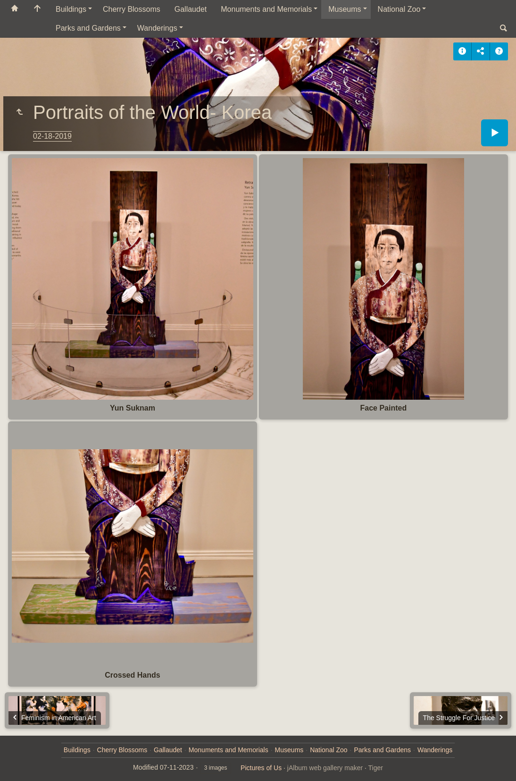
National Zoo (399, 9)
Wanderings (157, 28)
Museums (344, 9)
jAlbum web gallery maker (325, 768)
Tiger (375, 768)
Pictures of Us (261, 768)
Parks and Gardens (88, 28)
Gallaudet (191, 9)
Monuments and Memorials (266, 9)
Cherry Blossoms (131, 9)
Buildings (71, 9)
